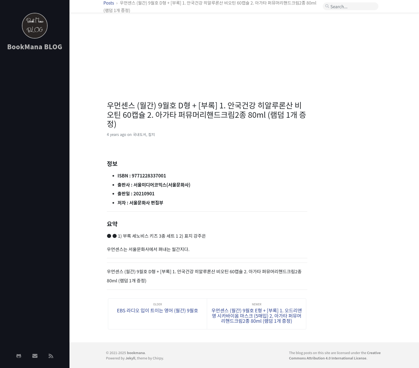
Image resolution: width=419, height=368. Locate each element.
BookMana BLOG (35, 46)
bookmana (136, 352)
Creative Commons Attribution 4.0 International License (335, 355)
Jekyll (130, 358)
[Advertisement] (34, 140)
